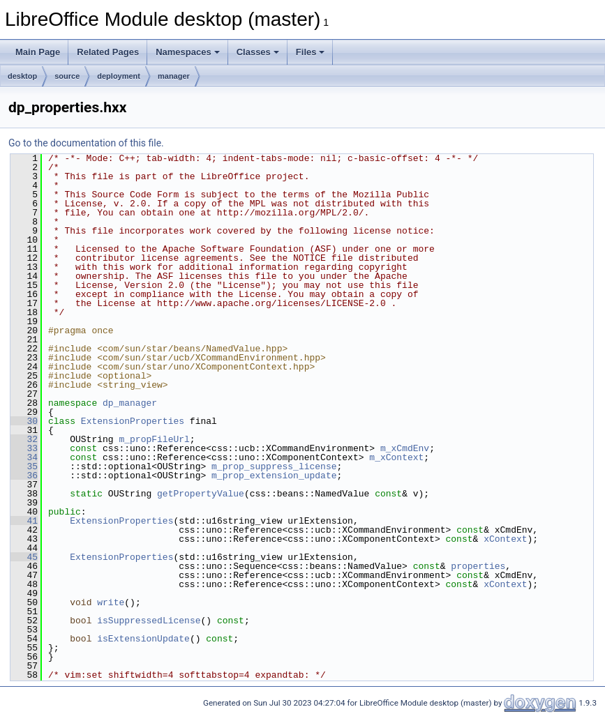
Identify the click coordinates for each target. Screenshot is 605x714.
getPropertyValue (200, 493)
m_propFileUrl (154, 439)
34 (24, 457)
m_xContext (396, 457)
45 (24, 557)
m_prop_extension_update (273, 475)
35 (24, 466)
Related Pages (108, 52)
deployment (118, 76)
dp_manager (130, 403)
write (110, 602)
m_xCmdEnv (404, 448)
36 (24, 475)
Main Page (37, 52)
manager (174, 76)
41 (24, 521)
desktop (22, 76)
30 (24, 421)
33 (24, 448)
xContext (505, 539)
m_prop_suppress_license (273, 466)
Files (310, 52)
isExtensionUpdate (143, 638)
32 (24, 439)
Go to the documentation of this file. (86, 143)
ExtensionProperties (132, 421)
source (67, 76)
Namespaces (188, 52)
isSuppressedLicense (148, 620)
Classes (258, 52)
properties (478, 566)
